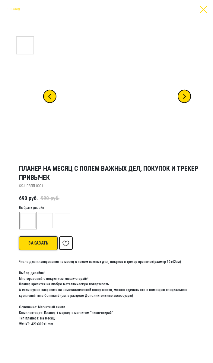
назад (15, 9)
